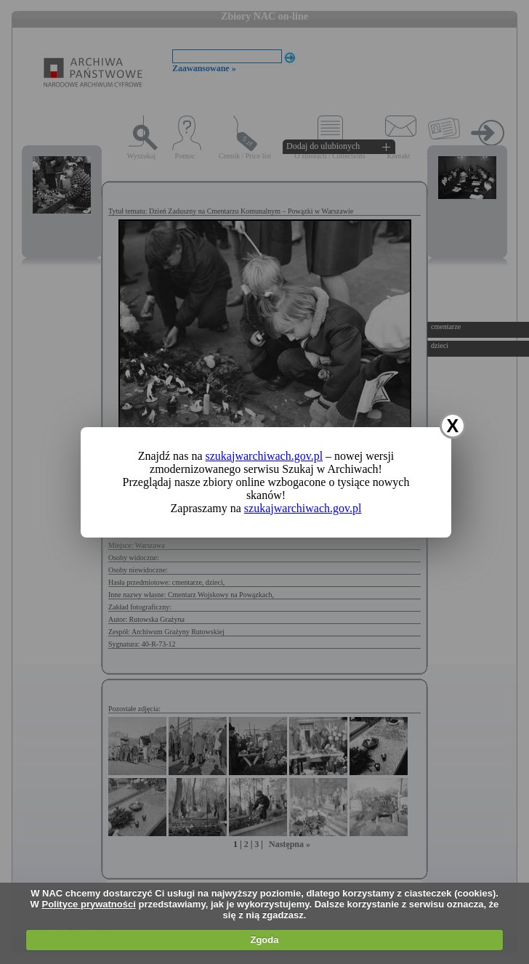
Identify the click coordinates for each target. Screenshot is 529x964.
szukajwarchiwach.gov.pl (264, 456)
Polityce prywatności (89, 904)
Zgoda (264, 939)
